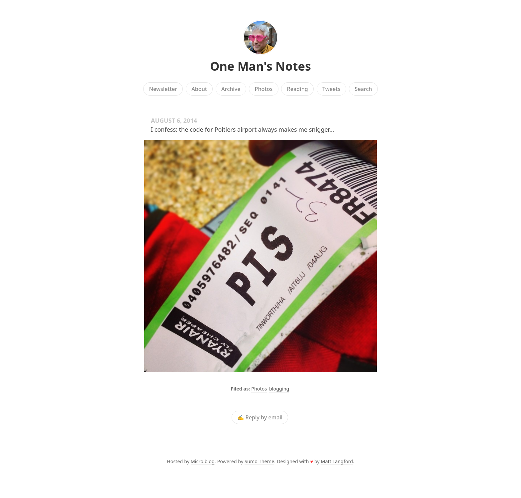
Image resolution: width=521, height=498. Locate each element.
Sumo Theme (259, 461)
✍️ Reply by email (259, 417)
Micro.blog (203, 461)
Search (363, 89)
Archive (230, 89)
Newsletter (163, 89)
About (199, 89)
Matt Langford (337, 461)
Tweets (331, 89)
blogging (279, 389)
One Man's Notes (260, 66)
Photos (264, 89)
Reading (297, 89)
